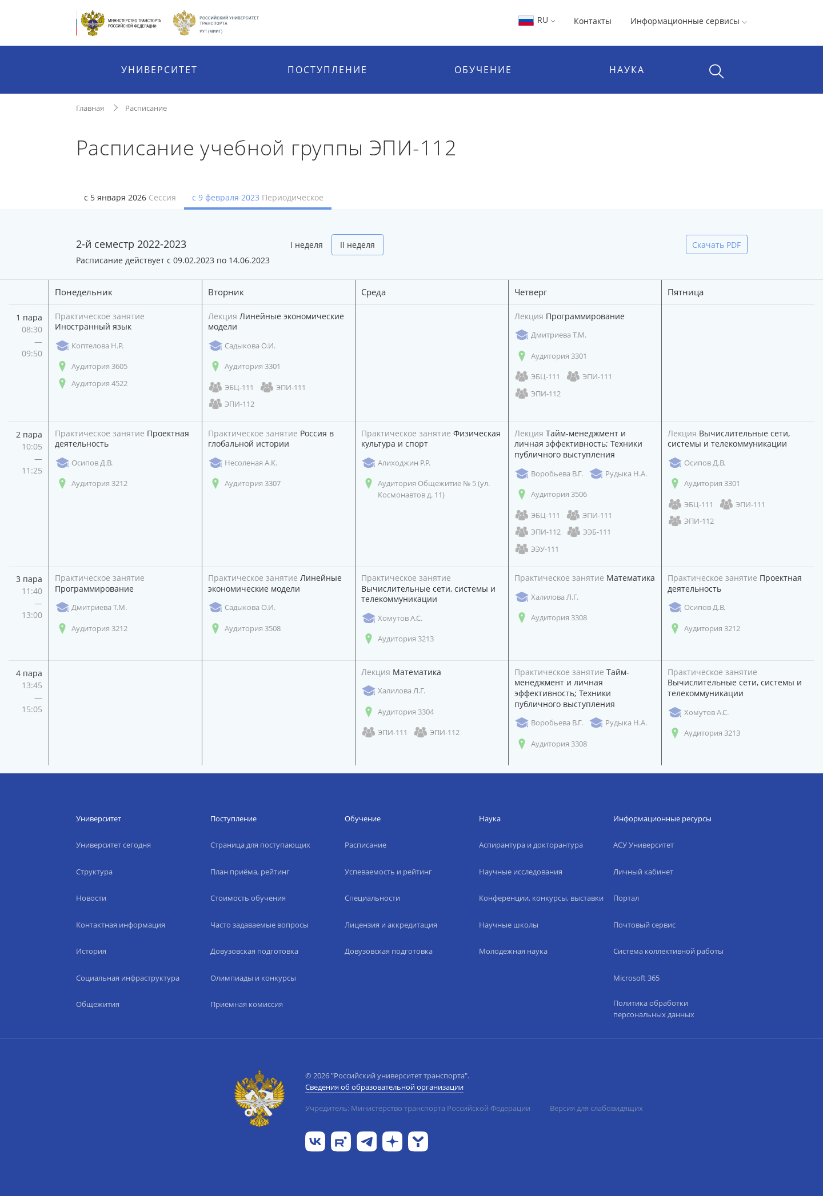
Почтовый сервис (644, 925)
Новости (91, 898)
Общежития (97, 1004)
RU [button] (536, 19)
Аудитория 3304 (397, 712)
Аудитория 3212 (91, 483)
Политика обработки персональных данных (653, 1009)
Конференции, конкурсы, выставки (541, 898)
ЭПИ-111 (282, 387)
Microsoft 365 (636, 978)
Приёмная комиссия (246, 1004)
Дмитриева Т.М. (550, 335)
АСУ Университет (643, 845)
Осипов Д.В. (84, 462)
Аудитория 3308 (550, 617)
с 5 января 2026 (130, 197)
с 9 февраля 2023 (257, 197)
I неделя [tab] (306, 244)
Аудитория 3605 (91, 366)
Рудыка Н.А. (618, 473)
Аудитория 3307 (244, 483)
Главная (90, 108)
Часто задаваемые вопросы (259, 925)
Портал (626, 898)
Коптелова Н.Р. (89, 345)
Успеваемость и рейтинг (388, 871)
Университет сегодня (113, 845)
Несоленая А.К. (242, 462)
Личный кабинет (643, 871)
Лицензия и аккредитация (391, 925)
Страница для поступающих (260, 845)
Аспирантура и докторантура (531, 845)
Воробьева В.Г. (548, 473)
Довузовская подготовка (254, 951)
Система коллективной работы (668, 951)
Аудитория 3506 (550, 494)
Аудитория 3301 (244, 366)
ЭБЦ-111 (231, 387)
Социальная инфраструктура (127, 978)
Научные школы (508, 925)
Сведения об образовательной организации (384, 1087)
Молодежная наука (513, 951)
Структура (94, 871)
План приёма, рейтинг (250, 871)
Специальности (372, 898)
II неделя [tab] (357, 244)
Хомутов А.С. (391, 618)
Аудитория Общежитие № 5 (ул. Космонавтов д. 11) (425, 489)
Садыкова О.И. (241, 345)
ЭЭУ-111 (536, 549)
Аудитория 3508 (244, 628)
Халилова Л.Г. (546, 597)
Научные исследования (520, 871)
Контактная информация (120, 925)
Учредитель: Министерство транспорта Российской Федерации (417, 1108)
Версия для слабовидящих (596, 1108)
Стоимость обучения (248, 898)
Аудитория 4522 (91, 383)
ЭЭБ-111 (588, 532)
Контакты (593, 20)
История (91, 951)
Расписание (146, 108)
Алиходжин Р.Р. (395, 462)
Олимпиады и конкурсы (253, 978)
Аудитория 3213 (397, 638)
